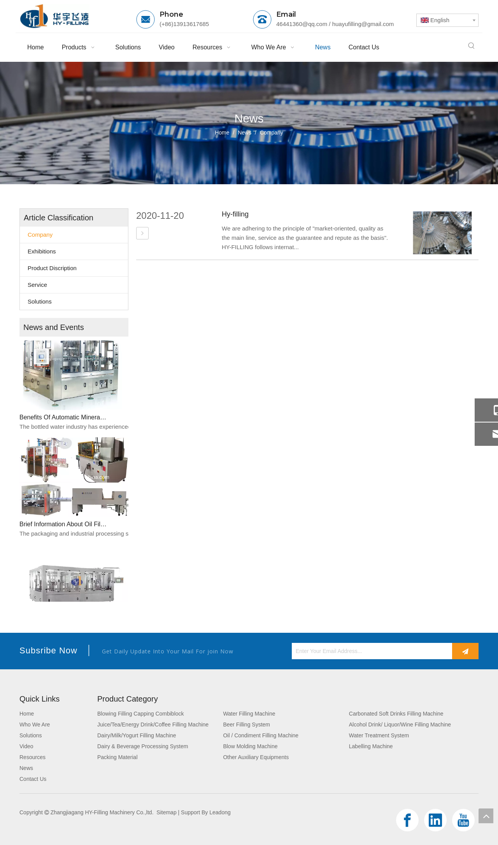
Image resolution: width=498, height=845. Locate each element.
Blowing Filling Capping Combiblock (140, 714)
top (486, 815)
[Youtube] (463, 820)
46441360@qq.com (301, 24)
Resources (32, 757)
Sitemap (166, 812)
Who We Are (34, 724)
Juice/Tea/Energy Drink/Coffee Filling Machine (153, 724)
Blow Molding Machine (250, 746)
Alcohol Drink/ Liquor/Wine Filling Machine (400, 724)
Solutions (40, 301)
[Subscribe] (465, 651)
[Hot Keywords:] (472, 46)
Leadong (220, 812)
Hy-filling (235, 214)
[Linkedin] (435, 820)
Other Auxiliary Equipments (256, 757)
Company (40, 234)
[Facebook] (407, 820)
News (26, 768)
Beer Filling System (246, 724)
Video (26, 746)
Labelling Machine (371, 746)
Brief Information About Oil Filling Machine (63, 525)
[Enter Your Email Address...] (370, 651)
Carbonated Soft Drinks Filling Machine (396, 714)
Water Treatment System (379, 735)
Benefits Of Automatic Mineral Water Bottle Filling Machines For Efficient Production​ (63, 419)
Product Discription (52, 268)
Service (37, 284)
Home (26, 714)
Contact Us (32, 779)
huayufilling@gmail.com (363, 24)
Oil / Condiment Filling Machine (260, 735)
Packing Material (117, 757)
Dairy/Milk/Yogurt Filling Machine (136, 735)
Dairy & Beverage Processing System (142, 746)
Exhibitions (42, 251)
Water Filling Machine (249, 714)
